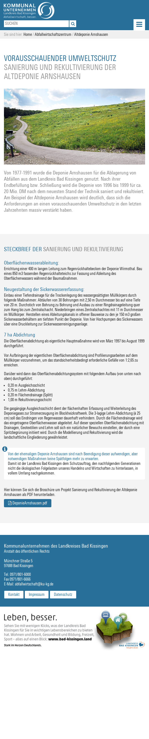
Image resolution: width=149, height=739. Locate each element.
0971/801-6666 (20, 579)
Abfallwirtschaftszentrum (53, 34)
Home (27, 34)
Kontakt (13, 594)
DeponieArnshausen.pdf (27, 503)
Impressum (37, 594)
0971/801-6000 (20, 574)
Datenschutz (63, 594)
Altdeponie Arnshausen (91, 34)
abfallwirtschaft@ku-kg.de (34, 584)
